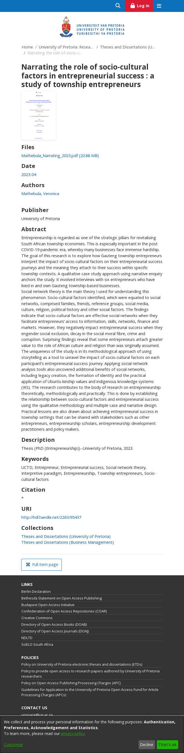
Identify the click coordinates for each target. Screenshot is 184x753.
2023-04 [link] (28, 174)
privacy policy (73, 733)
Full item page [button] (42, 564)
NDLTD (26, 637)
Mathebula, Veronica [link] (40, 193)
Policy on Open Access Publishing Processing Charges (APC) (71, 683)
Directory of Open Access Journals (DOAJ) (55, 631)
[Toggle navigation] (159, 6)
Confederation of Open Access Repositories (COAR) (64, 611)
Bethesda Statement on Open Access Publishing (61, 598)
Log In (141, 5)
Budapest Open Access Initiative (48, 605)
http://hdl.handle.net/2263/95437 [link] (51, 517)
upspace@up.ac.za (37, 715)
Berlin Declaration (36, 591)
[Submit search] (118, 6)
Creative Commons (37, 618)
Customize (13, 744)
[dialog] (92, 734)
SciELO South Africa (37, 644)
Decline (146, 744)
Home (27, 47)
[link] (60, 155)
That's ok (167, 744)
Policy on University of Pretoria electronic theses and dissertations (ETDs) (81, 664)
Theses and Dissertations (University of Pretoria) (127, 47)
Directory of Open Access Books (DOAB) (54, 624)
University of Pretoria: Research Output (66, 47)
